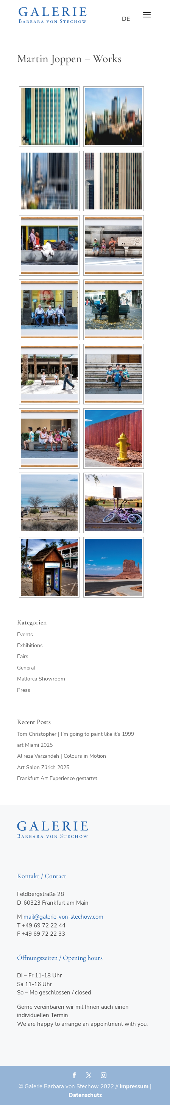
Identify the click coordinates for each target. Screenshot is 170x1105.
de (126, 19)
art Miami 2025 (35, 745)
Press (23, 690)
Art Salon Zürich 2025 (43, 767)
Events (25, 634)
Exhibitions (30, 645)
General (26, 667)
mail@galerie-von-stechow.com (63, 917)
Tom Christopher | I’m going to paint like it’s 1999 (75, 734)
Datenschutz (85, 1095)
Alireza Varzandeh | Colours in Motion (61, 756)
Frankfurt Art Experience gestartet (57, 778)
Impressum (134, 1086)
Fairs (22, 656)
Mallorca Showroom (41, 678)
